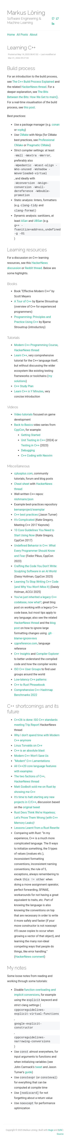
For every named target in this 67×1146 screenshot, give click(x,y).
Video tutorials (23, 414)
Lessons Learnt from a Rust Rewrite (36, 828)
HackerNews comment (29, 956)
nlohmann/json (23, 499)
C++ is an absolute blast (29, 750)
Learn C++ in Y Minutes (28, 391)
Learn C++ (20, 355)
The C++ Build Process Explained (33, 81)
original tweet (31, 807)
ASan (24, 221)
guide (28, 1072)
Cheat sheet (21, 484)
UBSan (38, 221)
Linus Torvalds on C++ (28, 745)
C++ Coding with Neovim (36, 455)
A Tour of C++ (22, 301)
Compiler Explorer (47, 653)
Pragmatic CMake (38, 145)
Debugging (28, 450)
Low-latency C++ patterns (30, 679)
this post (29, 107)
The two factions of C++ (29, 776)
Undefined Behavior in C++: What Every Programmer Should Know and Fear (35, 551)
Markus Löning (26, 12)
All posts (22, 34)
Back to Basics (23, 424)
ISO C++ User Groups (27, 669)
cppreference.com (25, 643)
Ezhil (60, 1130)
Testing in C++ (30, 445)
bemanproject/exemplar (29, 509)
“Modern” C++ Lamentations (32, 761)
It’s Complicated (24, 519)
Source (60, 1134)
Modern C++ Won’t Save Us (31, 755)
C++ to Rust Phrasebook (29, 684)
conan (56, 124)
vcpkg (21, 129)
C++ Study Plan (23, 386)
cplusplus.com (23, 473)
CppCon (19, 429)
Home (11, 34)
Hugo (50, 1130)
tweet (38, 1067)
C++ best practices (26, 514)
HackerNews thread (33, 87)
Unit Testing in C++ (33, 440)
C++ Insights (22, 653)
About (33, 34)
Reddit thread (33, 268)
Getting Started (30, 435)
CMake (24, 134)
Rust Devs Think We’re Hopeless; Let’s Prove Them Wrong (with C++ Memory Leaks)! (36, 818)
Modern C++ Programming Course (36, 345)
